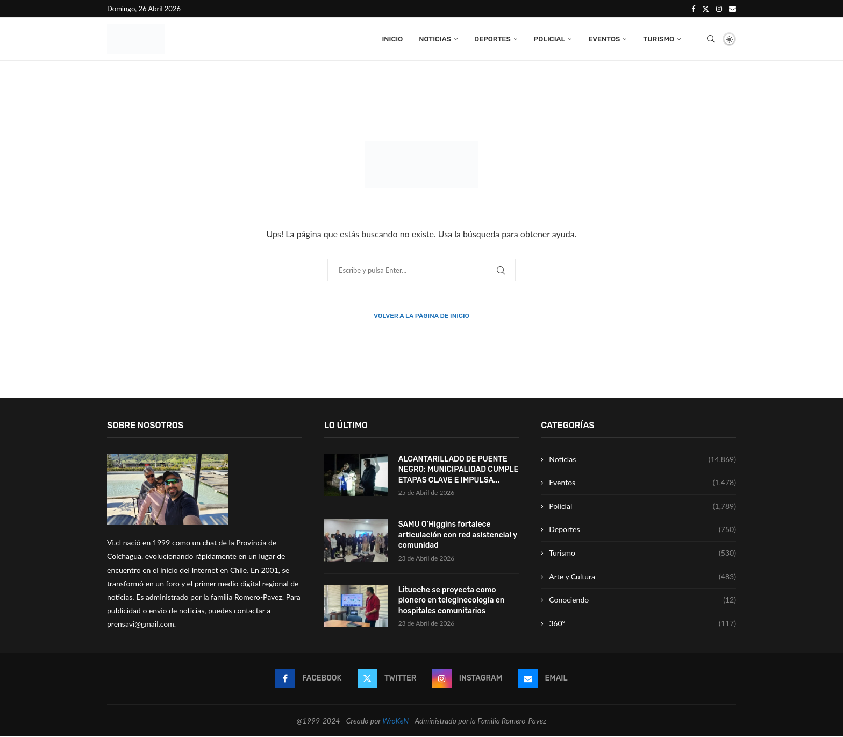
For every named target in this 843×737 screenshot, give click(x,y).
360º (642, 624)
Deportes (492, 39)
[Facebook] (693, 8)
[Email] (732, 8)
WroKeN (395, 721)
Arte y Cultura (642, 577)
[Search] (710, 39)
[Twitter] (705, 8)
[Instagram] (719, 8)
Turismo (658, 39)
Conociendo (642, 601)
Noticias (435, 39)
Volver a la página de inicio (421, 316)
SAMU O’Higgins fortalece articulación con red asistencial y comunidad (457, 535)
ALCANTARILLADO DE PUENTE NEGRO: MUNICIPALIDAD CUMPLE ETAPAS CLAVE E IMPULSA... (458, 470)
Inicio (392, 39)
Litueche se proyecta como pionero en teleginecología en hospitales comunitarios (451, 601)
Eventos (604, 39)
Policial (549, 39)
